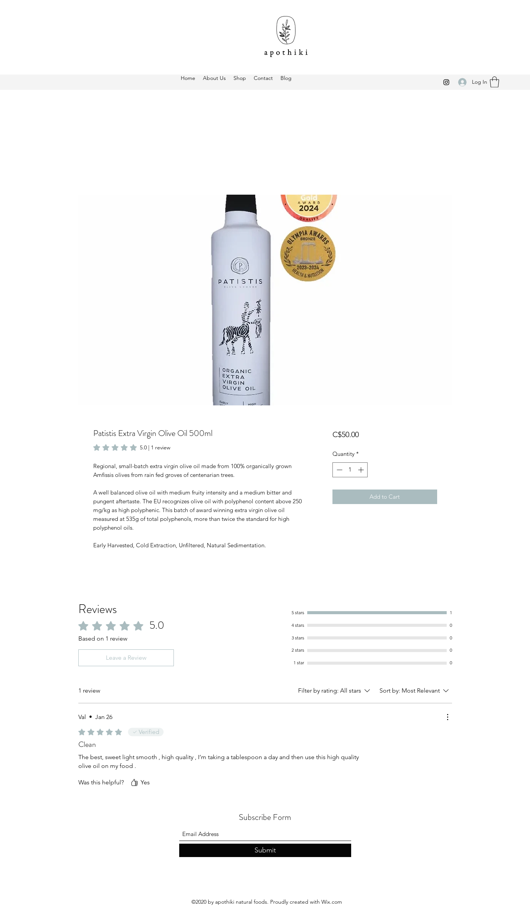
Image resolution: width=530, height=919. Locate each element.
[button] (494, 82)
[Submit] (265, 850)
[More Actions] (447, 717)
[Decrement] (339, 470)
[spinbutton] (350, 470)
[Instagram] (446, 82)
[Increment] (362, 470)
